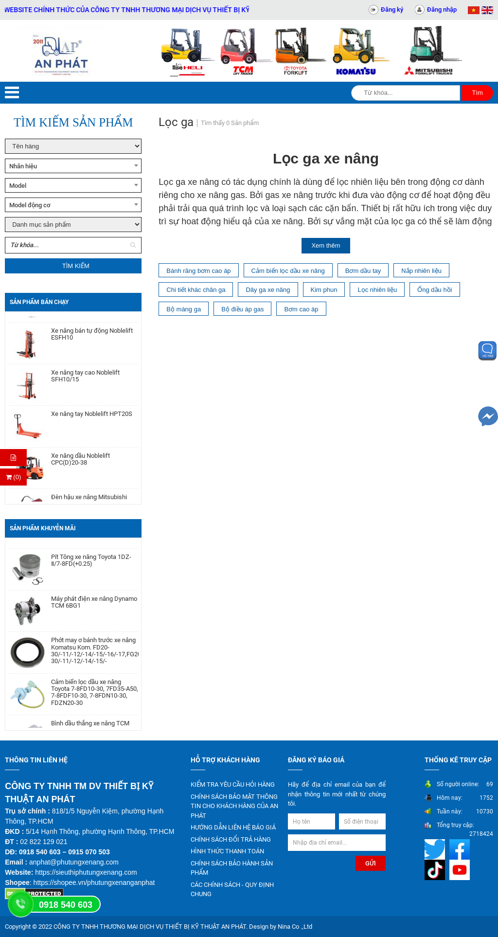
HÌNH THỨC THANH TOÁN (227, 851)
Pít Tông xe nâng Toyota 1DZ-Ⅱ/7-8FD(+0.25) (91, 564)
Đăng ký (392, 9)
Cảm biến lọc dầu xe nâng (288, 270)
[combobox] (73, 166)
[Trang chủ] (62, 51)
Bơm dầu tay (363, 270)
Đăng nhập (442, 9)
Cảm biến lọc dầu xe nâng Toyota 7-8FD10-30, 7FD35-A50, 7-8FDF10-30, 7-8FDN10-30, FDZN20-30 (94, 696)
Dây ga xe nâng (268, 289)
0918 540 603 (65, 905)
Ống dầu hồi (434, 289)
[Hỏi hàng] (13, 457)
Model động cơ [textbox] (30, 205)
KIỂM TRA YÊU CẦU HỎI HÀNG (233, 784)
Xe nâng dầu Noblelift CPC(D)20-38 (80, 462)
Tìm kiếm (75, 266)
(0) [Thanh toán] (13, 477)
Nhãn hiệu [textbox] (23, 166)
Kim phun (324, 289)
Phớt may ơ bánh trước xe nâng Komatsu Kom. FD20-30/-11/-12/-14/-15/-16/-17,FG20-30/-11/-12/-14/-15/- (95, 654)
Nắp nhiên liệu (421, 270)
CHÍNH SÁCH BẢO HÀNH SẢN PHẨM (232, 868)
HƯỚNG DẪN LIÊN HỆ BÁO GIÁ (233, 827)
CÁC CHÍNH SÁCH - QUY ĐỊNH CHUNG (232, 889)
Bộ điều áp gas (242, 309)
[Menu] (12, 92)
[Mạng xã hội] (436, 848)
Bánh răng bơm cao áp (198, 270)
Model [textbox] (17, 185)
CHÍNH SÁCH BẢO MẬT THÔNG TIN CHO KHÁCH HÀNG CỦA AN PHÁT (234, 806)
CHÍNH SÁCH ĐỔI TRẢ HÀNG (231, 839)
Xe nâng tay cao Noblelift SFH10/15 (85, 379)
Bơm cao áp (301, 309)
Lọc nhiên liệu (377, 289)
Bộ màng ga (183, 309)
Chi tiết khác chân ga (195, 289)
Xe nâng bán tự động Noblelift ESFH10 (92, 337)
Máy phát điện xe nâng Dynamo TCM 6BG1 (94, 606)
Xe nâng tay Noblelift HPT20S (91, 417)
